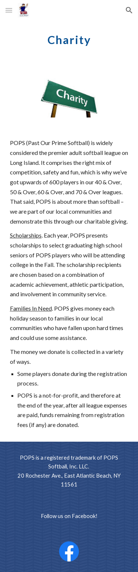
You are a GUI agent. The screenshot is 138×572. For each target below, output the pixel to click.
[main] (69, 39)
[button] (9, 10)
